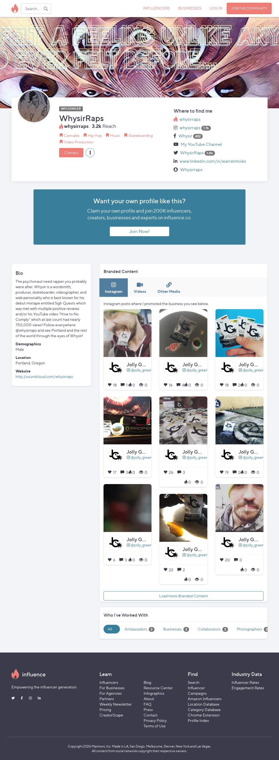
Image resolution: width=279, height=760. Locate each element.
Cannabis (72, 135)
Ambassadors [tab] (139, 629)
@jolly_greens (140, 370)
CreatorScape (111, 715)
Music (115, 135)
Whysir (185, 136)
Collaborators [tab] (213, 629)
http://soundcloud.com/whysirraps (44, 376)
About (149, 698)
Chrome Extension (204, 715)
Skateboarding (140, 135)
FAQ (147, 704)
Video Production (78, 142)
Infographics (154, 693)
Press (148, 709)
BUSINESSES (189, 8)
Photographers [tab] (253, 629)
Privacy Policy (155, 720)
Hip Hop (95, 135)
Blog (147, 682)
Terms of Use (155, 726)
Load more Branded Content (183, 595)
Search (193, 682)
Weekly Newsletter (115, 704)
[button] (90, 152)
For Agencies (110, 693)
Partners (106, 698)
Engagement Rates (248, 687)
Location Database (203, 704)
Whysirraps (191, 169)
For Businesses (112, 687)
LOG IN (216, 8)
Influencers (108, 682)
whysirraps (190, 119)
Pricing (105, 709)
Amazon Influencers (205, 698)
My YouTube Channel (201, 144)
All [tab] (110, 629)
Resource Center (158, 687)
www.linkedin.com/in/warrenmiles (213, 161)
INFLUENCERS (156, 8)
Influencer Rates (245, 682)
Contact (71, 152)
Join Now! (139, 231)
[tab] (113, 287)
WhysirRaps (192, 152)
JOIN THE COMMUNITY (249, 8)
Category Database (204, 709)
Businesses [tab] (176, 629)
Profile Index (198, 720)
